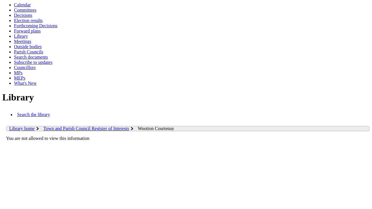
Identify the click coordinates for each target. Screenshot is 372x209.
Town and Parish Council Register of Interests (86, 128)
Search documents (31, 57)
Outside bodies (28, 46)
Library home (22, 128)
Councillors (25, 67)
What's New (25, 83)
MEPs (19, 77)
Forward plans (27, 30)
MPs (18, 72)
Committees (25, 10)
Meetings (22, 41)
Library (21, 36)
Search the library (33, 114)
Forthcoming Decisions (36, 25)
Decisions (23, 15)
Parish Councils (28, 51)
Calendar (22, 4)
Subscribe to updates (33, 62)
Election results (28, 20)
